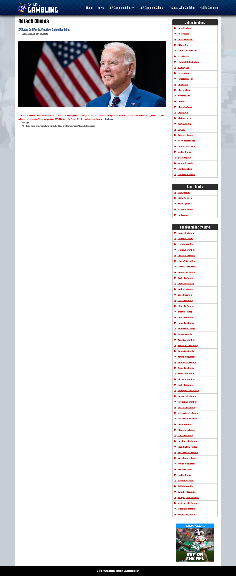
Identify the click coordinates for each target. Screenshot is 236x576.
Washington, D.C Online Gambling (188, 497)
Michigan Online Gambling (186, 351)
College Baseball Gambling (186, 174)
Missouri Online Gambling (186, 368)
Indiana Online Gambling (185, 306)
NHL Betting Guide (183, 73)
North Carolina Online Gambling (188, 413)
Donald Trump (40, 126)
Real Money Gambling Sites (186, 146)
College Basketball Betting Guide (188, 62)
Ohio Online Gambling (184, 424)
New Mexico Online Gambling (187, 402)
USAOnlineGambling (108, 571)
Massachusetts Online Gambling (188, 345)
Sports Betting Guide (184, 157)
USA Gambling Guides (153, 8)
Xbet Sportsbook (183, 215)
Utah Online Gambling (184, 475)
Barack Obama (30, 126)
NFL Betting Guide (183, 45)
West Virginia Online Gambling (187, 503)
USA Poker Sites (183, 84)
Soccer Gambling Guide (185, 163)
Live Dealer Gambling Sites (186, 141)
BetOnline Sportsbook (185, 198)
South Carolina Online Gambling (188, 452)
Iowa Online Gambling (185, 312)
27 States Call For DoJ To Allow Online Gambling (43, 30)
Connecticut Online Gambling (187, 267)
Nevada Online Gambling (185, 385)
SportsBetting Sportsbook (186, 209)
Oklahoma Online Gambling (186, 430)
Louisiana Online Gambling (186, 328)
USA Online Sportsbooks (185, 39)
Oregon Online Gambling (185, 435)
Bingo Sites (181, 129)
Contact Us (119, 571)
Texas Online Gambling (185, 469)
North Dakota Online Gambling (187, 419)
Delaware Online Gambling (186, 272)
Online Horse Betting (184, 90)
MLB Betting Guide (183, 67)
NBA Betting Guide (183, 56)
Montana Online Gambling (186, 373)
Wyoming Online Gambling (186, 514)
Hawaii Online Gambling (185, 289)
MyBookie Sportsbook (185, 204)
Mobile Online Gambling (185, 135)
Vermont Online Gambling (186, 480)
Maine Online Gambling (185, 334)
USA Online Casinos (184, 34)
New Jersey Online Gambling (187, 396)
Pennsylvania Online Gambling (187, 441)
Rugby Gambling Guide (185, 169)
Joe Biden (58, 126)
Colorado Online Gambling (186, 261)
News (101, 8)
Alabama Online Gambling (186, 233)
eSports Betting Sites (184, 124)
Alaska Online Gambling (185, 238)
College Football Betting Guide (187, 50)
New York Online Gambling (186, 407)
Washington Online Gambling (187, 492)
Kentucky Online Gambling (186, 323)
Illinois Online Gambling (185, 300)
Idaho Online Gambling (185, 295)
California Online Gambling (186, 255)
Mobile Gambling (209, 8)
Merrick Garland (67, 126)
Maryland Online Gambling (186, 340)
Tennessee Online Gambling (186, 464)
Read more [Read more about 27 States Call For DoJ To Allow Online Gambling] (109, 119)
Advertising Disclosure (131, 571)
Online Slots (181, 101)
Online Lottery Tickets (185, 107)
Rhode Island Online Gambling (187, 447)
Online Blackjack (183, 112)
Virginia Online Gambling (185, 486)
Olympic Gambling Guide (185, 79)
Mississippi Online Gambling (187, 362)
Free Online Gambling (184, 152)
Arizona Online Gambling (185, 244)
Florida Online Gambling (185, 278)
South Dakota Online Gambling (187, 458)
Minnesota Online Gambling (186, 357)
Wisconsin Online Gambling (186, 509)
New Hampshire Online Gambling (188, 390)
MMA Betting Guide (184, 96)
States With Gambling (183, 8)
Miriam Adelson (78, 126)
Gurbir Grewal (49, 126)
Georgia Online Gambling (186, 283)
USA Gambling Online (122, 8)
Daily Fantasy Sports (184, 118)
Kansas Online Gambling (185, 317)
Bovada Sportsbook (184, 192)
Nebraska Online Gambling (186, 379)
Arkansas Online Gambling (186, 250)
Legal (27, 122)
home (89, 8)
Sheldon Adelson (89, 126)
